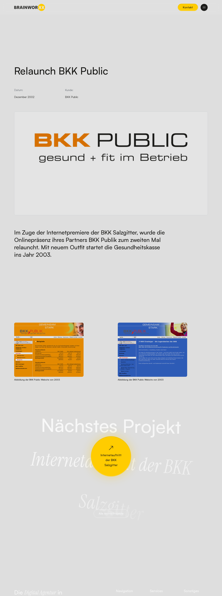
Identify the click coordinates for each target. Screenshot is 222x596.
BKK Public (71, 97)
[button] (188, 7)
